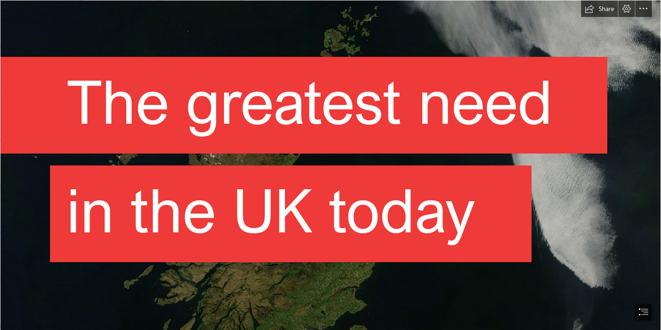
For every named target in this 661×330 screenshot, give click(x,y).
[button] (599, 8)
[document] (330, 165)
